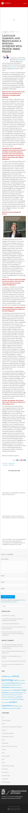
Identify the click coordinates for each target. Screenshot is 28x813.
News (3, 759)
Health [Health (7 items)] (12, 690)
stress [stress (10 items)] (7, 702)
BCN (19, 59)
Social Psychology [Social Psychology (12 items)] (18, 699)
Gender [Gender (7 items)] (9, 690)
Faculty (3, 740)
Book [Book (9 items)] (10, 676)
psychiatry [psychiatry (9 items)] (9, 697)
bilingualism (12, 463)
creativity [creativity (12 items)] (9, 683)
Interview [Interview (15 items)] (5, 693)
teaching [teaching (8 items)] (20, 706)
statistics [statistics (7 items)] (4, 702)
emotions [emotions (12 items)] (12, 687)
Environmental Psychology (8, 733)
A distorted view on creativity (8, 615)
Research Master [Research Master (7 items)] (5, 699)
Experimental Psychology (7, 736)
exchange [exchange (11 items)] (4, 690)
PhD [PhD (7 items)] (21, 694)
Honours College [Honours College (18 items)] (20, 690)
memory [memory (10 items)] (20, 693)
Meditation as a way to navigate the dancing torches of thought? (13, 517)
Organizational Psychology (8, 765)
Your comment (5, 559)
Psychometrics (5, 772)
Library (3, 752)
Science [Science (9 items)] (11, 699)
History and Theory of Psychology (9, 746)
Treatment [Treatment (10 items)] (5, 708)
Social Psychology (6, 775)
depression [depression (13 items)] (15, 683)
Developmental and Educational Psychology (12, 727)
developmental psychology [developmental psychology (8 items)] (8, 685)
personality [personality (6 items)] (18, 694)
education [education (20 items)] (5, 687)
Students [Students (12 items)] (15, 706)
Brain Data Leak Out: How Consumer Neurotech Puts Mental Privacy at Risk (13, 627)
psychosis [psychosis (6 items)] (14, 697)
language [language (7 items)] (10, 692)
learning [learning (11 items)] (15, 693)
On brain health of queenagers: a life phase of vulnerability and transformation (12, 619)
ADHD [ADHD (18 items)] (4, 676)
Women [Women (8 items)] (14, 708)
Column (3, 723)
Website (3, 588)
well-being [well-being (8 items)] (10, 708)
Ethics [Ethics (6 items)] (22, 687)
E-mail (3, 582)
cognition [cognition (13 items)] (16, 680)
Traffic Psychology (6, 782)
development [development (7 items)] (22, 683)
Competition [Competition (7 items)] (22, 680)
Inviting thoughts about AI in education (17, 661)
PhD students (5, 769)
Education (4, 730)
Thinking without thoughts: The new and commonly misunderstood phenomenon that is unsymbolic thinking (12, 646)
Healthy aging (5, 743)
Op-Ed (3, 762)
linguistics (11, 465)
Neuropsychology (6, 756)
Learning (4, 749)
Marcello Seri (5, 656)
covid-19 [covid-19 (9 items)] (4, 683)
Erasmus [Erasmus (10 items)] (18, 687)
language (5, 465)
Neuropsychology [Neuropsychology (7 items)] (11, 694)
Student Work (5, 778)
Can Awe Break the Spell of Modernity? (10, 623)
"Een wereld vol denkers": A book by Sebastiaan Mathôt (13, 493)
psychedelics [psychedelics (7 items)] (4, 697)
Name (3, 575)
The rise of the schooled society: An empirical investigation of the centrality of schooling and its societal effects (13, 633)
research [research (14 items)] (19, 697)
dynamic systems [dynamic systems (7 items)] (18, 685)
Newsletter (23, 59)
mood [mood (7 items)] (6, 694)
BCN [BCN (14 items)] (7, 676)
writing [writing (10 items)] (18, 708)
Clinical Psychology (6, 720)
